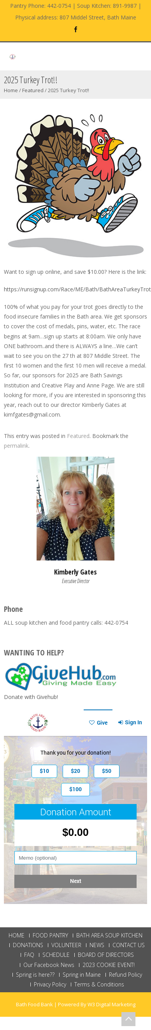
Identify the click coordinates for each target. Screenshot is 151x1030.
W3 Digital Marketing (111, 1004)
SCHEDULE (56, 955)
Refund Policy (125, 975)
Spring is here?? (35, 975)
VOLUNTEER (66, 945)
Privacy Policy (50, 984)
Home (11, 90)
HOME (17, 935)
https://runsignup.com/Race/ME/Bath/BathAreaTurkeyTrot (77, 289)
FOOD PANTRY (50, 935)
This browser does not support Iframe (75, 806)
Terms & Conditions (99, 984)
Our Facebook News (48, 965)
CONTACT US (128, 945)
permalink (16, 445)
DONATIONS (28, 945)
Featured (33, 90)
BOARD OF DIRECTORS (106, 955)
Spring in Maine (82, 975)
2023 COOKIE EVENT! (109, 965)
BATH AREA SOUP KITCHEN (109, 935)
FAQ (29, 955)
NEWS (97, 945)
